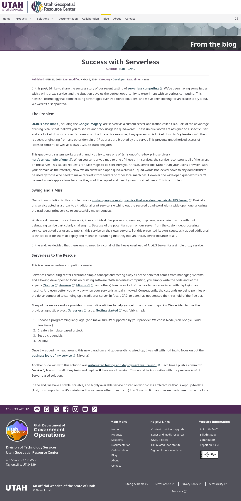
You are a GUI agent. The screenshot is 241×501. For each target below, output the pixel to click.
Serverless (77, 310)
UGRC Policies (159, 439)
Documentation (68, 18)
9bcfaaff (213, 429)
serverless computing (145, 88)
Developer (119, 79)
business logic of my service (53, 355)
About (117, 18)
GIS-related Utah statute (166, 445)
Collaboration (90, 18)
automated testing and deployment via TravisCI (124, 365)
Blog (106, 18)
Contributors (207, 439)
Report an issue (209, 445)
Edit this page (208, 434)
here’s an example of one (51, 160)
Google (51, 285)
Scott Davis (127, 69)
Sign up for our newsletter (167, 450)
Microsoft (85, 285)
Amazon (67, 285)
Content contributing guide (167, 429)
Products (23, 18)
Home (6, 18)
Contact (130, 18)
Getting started (109, 310)
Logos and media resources (168, 434)
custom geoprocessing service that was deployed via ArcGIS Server (142, 200)
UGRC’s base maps (45, 124)
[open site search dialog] (236, 18)
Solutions (45, 18)
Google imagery (90, 124)
